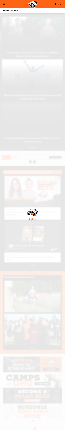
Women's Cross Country (12, 10)
